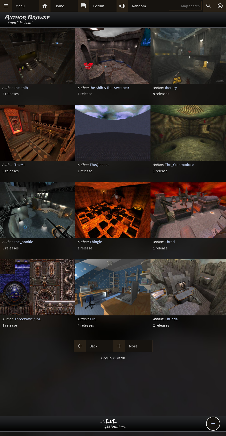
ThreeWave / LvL (27, 318)
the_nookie (23, 241)
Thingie (96, 241)
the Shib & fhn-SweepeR (109, 87)
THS (93, 318)
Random (139, 5)
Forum (98, 5)
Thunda (171, 318)
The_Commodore (179, 164)
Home (59, 5)
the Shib (21, 87)
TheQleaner (99, 164)
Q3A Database (115, 426)
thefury (171, 87)
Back (93, 346)
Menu (20, 5)
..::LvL (108, 421)
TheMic (20, 164)
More (133, 346)
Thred (170, 241)
